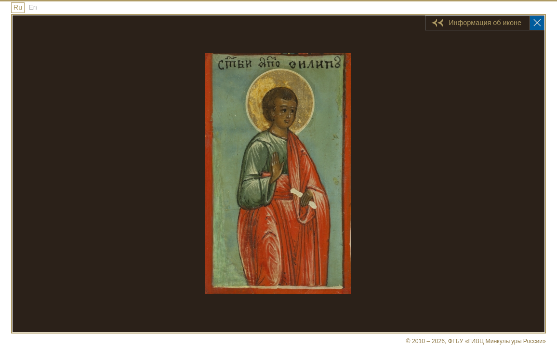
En (32, 7)
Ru (17, 7)
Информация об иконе (485, 23)
